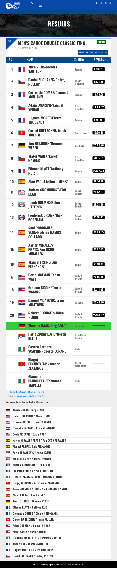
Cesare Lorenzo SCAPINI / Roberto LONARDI (38, 477)
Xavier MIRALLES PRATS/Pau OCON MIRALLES (41, 249)
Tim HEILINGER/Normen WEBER (45, 145)
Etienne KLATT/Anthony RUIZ (45, 171)
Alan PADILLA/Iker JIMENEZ (48, 181)
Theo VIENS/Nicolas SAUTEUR (42, 69)
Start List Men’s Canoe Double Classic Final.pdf (27, 396)
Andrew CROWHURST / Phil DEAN (32, 465)
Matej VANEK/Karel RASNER (42, 158)
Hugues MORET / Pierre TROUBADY (33, 550)
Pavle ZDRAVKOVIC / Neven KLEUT (32, 453)
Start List (83, 52)
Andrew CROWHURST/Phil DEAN (47, 192)
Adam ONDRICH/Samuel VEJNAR (45, 107)
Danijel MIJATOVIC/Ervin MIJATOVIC (46, 302)
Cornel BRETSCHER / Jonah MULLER (33, 519)
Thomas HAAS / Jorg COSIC (28, 410)
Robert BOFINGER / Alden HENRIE (32, 416)
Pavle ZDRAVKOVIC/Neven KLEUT (47, 336)
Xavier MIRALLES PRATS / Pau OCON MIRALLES (39, 440)
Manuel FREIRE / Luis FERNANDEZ (31, 446)
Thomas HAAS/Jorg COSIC (47, 325)
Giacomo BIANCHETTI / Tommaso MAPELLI (37, 538)
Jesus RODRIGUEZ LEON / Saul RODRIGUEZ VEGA (40, 489)
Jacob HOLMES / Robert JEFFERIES (32, 459)
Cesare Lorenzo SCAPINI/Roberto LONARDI (47, 349)
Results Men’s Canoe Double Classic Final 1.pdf (27, 391)
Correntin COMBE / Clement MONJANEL (35, 513)
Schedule (94, 52)
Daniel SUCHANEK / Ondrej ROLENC (33, 556)
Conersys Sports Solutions (52, 564)
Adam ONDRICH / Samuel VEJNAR (31, 526)
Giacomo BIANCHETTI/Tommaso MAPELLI (44, 381)
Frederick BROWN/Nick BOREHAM (45, 217)
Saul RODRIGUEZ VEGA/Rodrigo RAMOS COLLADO (44, 232)
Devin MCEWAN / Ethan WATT (29, 434)
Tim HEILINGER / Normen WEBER (31, 501)
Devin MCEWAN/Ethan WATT (44, 277)
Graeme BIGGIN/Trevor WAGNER (45, 289)
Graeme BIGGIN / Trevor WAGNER (32, 422)
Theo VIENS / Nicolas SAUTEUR (30, 544)
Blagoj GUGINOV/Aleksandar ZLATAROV (44, 364)
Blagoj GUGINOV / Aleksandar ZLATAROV (36, 483)
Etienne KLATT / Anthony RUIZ (30, 507)
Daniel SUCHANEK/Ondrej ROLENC (47, 82)
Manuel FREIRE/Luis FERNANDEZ (43, 264)
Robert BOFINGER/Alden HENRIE (46, 315)
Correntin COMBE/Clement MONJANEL (48, 94)
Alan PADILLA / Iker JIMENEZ (29, 495)
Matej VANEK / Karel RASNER (29, 532)
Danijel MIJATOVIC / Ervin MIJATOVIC (34, 428)
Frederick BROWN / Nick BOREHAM (33, 471)
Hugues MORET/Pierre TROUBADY (45, 120)
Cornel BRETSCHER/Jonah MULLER (47, 133)
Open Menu (40, 5)
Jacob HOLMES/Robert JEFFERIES (45, 204)
